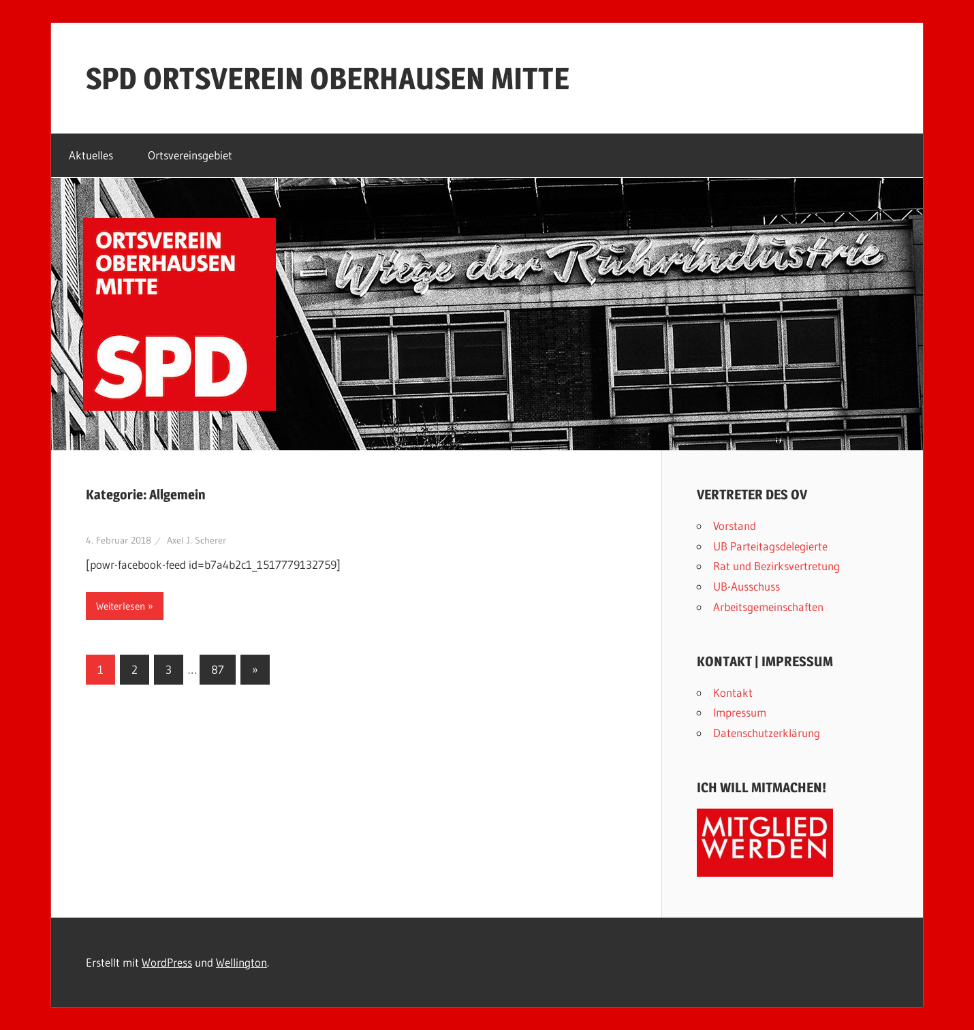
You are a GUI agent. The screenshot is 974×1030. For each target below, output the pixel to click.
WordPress (167, 962)
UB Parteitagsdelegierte (770, 546)
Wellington (241, 962)
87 (217, 669)
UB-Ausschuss (746, 586)
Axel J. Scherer (196, 540)
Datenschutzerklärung (766, 732)
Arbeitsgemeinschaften (768, 606)
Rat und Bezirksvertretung (776, 566)
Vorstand (734, 525)
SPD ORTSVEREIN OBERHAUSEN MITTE (327, 78)
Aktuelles (91, 155)
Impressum (739, 712)
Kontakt (733, 692)
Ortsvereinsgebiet (190, 155)
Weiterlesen (120, 605)
